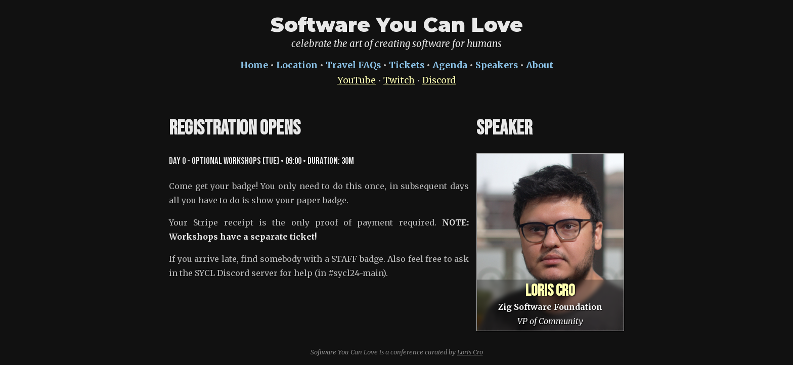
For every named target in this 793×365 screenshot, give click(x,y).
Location (297, 65)
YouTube (356, 80)
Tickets (406, 65)
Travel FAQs (353, 65)
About (539, 65)
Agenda (449, 65)
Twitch (399, 80)
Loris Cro (470, 352)
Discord (439, 80)
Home (254, 65)
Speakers (496, 65)
